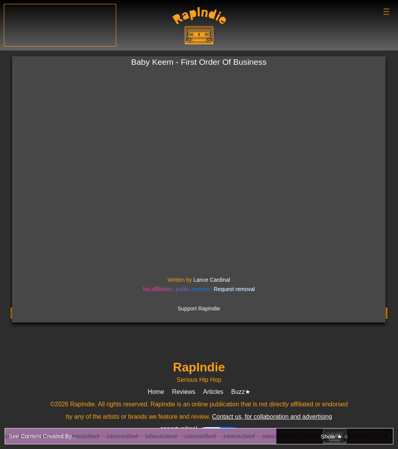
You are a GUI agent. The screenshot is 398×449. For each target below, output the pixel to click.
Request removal (234, 289)
